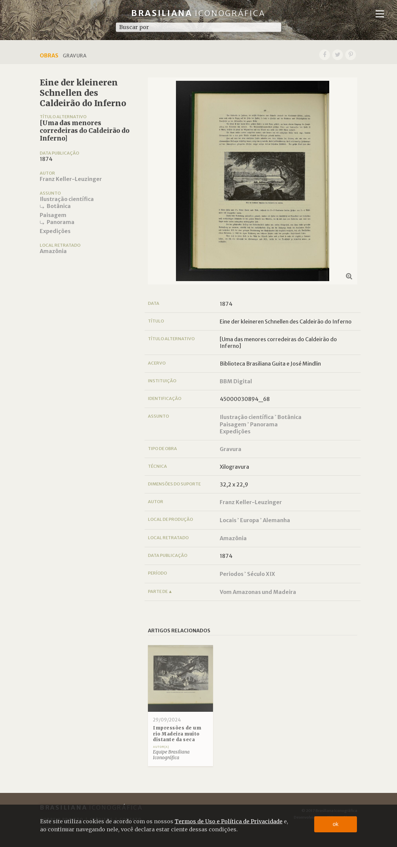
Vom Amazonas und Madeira (258, 592)
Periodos (231, 574)
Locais (228, 520)
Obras (49, 55)
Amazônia (53, 251)
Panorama (60, 222)
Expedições (55, 231)
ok (336, 824)
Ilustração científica (67, 199)
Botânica (59, 206)
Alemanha (276, 520)
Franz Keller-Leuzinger (71, 179)
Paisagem (53, 215)
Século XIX (261, 574)
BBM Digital (236, 381)
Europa (249, 520)
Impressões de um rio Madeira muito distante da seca (177, 734)
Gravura (230, 449)
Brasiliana (198, 13)
